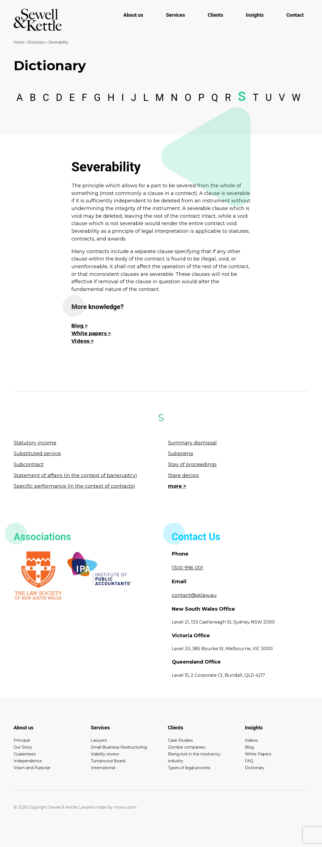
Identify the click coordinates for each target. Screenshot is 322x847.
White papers (89, 333)
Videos (80, 341)
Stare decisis (183, 475)
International (103, 767)
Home (19, 42)
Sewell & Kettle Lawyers (38, 20)
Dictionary (36, 42)
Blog (77, 326)
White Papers (258, 754)
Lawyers (99, 740)
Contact (295, 15)
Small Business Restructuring (119, 747)
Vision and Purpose (32, 767)
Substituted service (37, 454)
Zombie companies (186, 747)
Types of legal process (189, 767)
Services (175, 15)
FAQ (249, 760)
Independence (28, 760)
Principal (22, 740)
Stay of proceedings (192, 464)
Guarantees (25, 754)
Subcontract (28, 464)
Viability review (105, 754)
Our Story (23, 747)
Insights (255, 15)
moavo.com (125, 807)
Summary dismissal (192, 443)
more (175, 486)
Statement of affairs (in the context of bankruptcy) (75, 475)
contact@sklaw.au (194, 595)
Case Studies (180, 740)
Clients (215, 15)
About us (133, 15)
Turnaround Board (108, 760)
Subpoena (180, 454)
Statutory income (35, 443)
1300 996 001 (187, 568)
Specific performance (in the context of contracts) (74, 486)
